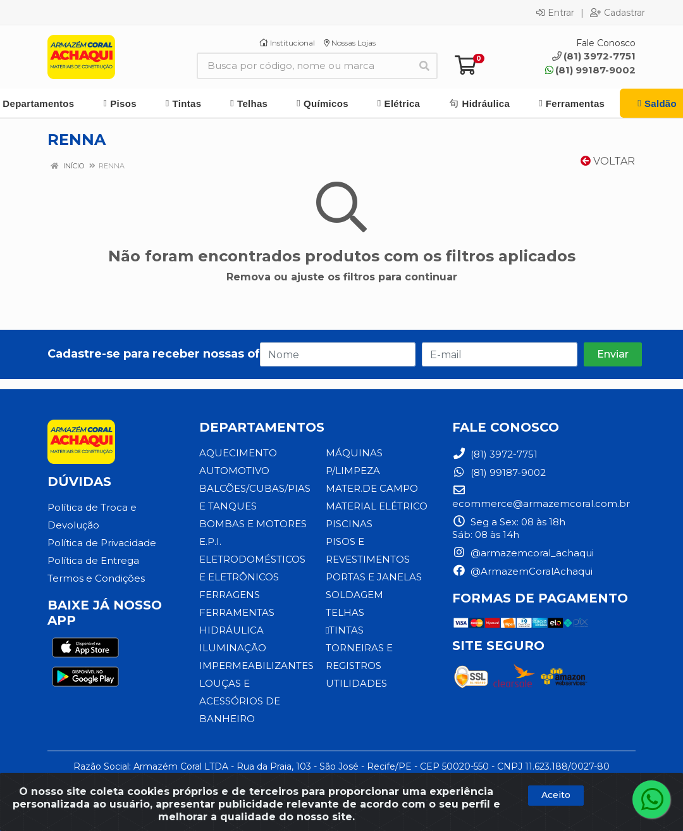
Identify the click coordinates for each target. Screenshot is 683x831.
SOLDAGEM (354, 595)
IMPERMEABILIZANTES (256, 665)
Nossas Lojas (350, 42)
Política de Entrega (93, 560)
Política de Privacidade (101, 543)
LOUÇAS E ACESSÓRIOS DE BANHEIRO (239, 701)
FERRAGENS (229, 595)
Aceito (555, 795)
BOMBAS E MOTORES (253, 524)
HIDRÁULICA (231, 630)
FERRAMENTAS (236, 612)
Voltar (608, 161)
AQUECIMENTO (238, 453)
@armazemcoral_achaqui (523, 553)
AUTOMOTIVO (234, 471)
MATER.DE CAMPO (372, 488)
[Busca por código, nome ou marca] (304, 66)
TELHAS (345, 612)
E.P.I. (210, 541)
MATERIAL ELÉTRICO (377, 506)
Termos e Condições (96, 578)
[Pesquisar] (424, 66)
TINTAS (345, 630)
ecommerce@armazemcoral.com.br (541, 497)
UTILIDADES (356, 683)
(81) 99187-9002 (590, 70)
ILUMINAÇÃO (232, 648)
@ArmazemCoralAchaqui (522, 571)
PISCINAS (349, 524)
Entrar (555, 12)
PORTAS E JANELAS (374, 577)
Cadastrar (617, 12)
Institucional (287, 42)
